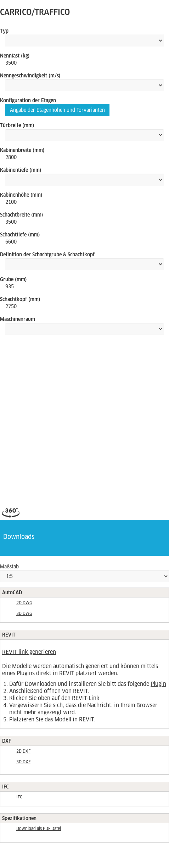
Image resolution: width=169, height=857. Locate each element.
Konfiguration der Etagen (28, 100)
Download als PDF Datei (38, 828)
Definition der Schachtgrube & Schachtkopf (47, 254)
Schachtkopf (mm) (20, 299)
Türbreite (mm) (17, 125)
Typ (4, 31)
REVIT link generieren (29, 652)
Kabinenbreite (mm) (22, 150)
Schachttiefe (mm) (20, 235)
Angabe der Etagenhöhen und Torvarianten (57, 110)
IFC (19, 797)
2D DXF (23, 751)
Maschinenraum (17, 319)
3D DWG (24, 613)
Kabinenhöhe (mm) (21, 195)
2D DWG (24, 602)
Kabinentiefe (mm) (20, 170)
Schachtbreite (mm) (21, 215)
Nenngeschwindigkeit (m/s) (30, 75)
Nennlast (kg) (15, 56)
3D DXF (23, 761)
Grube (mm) (13, 279)
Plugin (158, 684)
